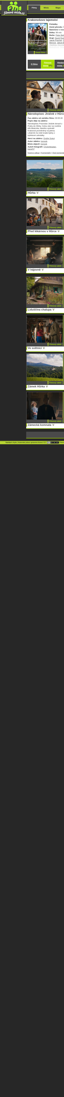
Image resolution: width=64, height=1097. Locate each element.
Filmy (34, 8)
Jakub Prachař (55, 40)
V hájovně (34, 269)
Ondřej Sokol (49, 138)
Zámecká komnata (39, 424)
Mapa (58, 8)
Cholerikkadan (50, 147)
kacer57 (31, 149)
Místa (46, 8)
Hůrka (32, 192)
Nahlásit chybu (11, 442)
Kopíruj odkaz (34, 153)
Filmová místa (47, 64)
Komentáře (46, 153)
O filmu (34, 64)
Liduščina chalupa (40, 309)
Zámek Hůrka (36, 386)
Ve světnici (35, 348)
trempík (44, 141)
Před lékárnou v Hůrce (42, 231)
